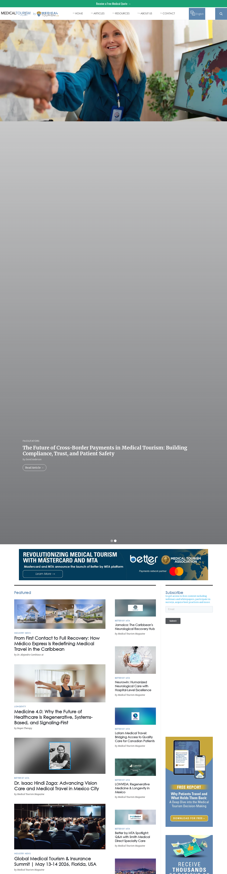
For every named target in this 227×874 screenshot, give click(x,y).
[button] (112, 541)
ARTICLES (99, 13)
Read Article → (34, 467)
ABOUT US (146, 13)
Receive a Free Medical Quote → (113, 4)
